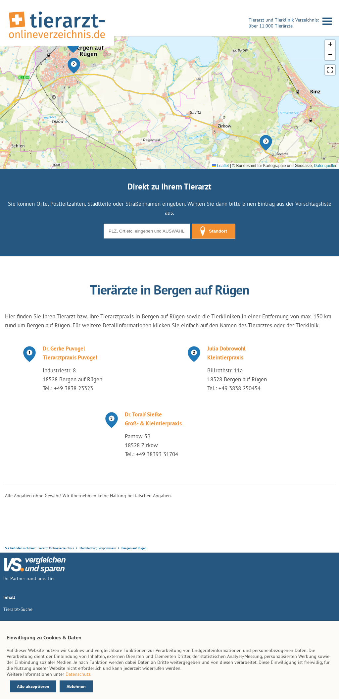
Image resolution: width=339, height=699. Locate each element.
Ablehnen (76, 686)
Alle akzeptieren (33, 686)
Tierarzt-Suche (17, 609)
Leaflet (220, 165)
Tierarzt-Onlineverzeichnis (55, 548)
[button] (74, 65)
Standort (213, 231)
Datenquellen (325, 165)
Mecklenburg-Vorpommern (97, 548)
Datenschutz (78, 674)
